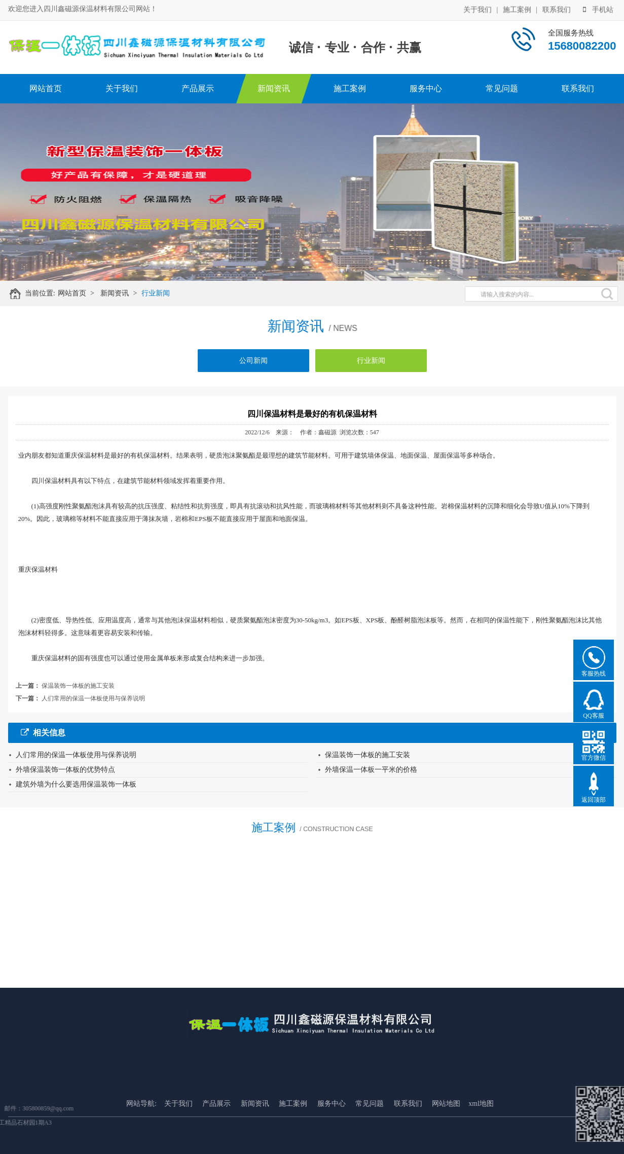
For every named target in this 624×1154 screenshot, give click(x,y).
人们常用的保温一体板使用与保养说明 (93, 698)
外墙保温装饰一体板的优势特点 (65, 769)
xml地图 (481, 1130)
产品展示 (197, 88)
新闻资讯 (274, 88)
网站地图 (446, 1130)
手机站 (598, 9)
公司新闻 (253, 364)
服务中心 (426, 88)
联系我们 (556, 9)
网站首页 (45, 88)
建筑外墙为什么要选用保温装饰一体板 (76, 784)
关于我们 (477, 9)
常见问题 (502, 88)
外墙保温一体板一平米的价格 (371, 769)
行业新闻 (160, 293)
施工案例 (517, 9)
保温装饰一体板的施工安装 (78, 685)
